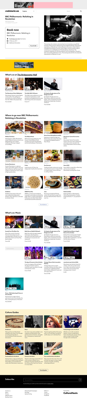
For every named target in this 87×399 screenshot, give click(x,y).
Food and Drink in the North (12, 355)
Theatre (46, 328)
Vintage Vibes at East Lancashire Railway (52, 261)
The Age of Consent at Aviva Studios (33, 261)
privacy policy (50, 382)
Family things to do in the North (71, 328)
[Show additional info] (22, 42)
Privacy (7, 392)
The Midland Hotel (29, 135)
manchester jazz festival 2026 (71, 261)
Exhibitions (8, 328)
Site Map (27, 391)
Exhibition (7, 190)
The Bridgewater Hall (14, 38)
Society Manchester (10, 163)
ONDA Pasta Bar (29, 190)
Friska (26, 164)
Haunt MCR (66, 164)
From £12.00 (33, 45)
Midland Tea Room (9, 135)
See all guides (43, 369)
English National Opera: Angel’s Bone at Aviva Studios (71, 230)
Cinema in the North (29, 355)
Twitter (45, 391)
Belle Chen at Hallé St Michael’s (32, 230)
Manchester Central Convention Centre (71, 136)
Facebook (46, 394)
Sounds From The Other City (12, 230)
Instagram (46, 392)
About (6, 391)
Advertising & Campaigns (31, 389)
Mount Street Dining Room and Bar (52, 134)
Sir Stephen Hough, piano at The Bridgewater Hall (52, 92)
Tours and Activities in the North (52, 355)
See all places (43, 203)
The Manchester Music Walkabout (13, 92)
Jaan (45, 190)
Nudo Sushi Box (67, 190)
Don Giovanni (47, 164)
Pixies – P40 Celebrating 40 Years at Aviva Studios (14, 292)
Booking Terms (8, 395)
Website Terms (8, 394)
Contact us (7, 389)
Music (26, 328)
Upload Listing (28, 392)
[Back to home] (12, 10)
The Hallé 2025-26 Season (31, 92)
